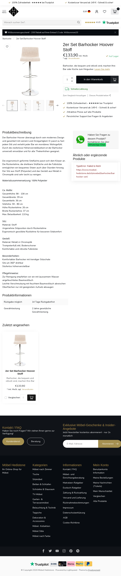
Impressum (68, 507)
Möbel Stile (38, 531)
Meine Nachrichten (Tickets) (102, 484)
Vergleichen (14, 397)
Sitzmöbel (37, 479)
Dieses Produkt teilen (100, 95)
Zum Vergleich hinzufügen (74, 95)
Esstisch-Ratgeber (72, 487)
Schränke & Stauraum (43, 489)
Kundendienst (13, 441)
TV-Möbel (37, 494)
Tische (36, 474)
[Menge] (23, 398)
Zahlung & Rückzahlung (75, 492)
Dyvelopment (94, 570)
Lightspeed (72, 570)
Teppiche (37, 512)
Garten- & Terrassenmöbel (41, 501)
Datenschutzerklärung (74, 512)
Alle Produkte (100, 501)
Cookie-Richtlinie (71, 522)
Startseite (6, 38)
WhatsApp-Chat (97, 144)
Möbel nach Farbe (41, 536)
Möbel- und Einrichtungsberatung (73, 476)
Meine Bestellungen (103, 477)
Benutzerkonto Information (100, 471)
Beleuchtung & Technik (44, 507)
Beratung (35, 441)
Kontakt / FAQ (70, 469)
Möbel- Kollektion (41, 526)
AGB (65, 517)
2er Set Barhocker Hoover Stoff (31, 38)
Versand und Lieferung (74, 497)
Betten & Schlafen (42, 484)
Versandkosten (74, 58)
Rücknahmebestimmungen (75, 502)
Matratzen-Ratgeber (73, 482)
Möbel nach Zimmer (42, 469)
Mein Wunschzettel (102, 491)
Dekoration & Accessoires (39, 519)
